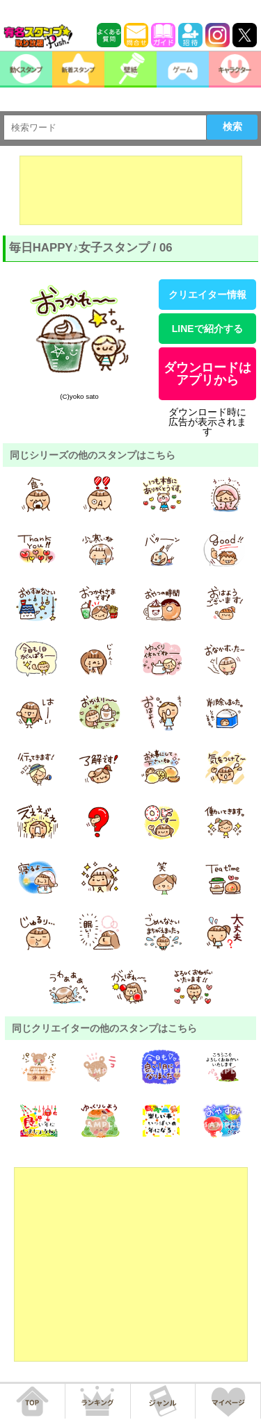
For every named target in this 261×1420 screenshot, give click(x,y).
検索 (232, 126)
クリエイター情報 (207, 294)
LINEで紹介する (207, 328)
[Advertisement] (130, 190)
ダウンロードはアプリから (207, 374)
